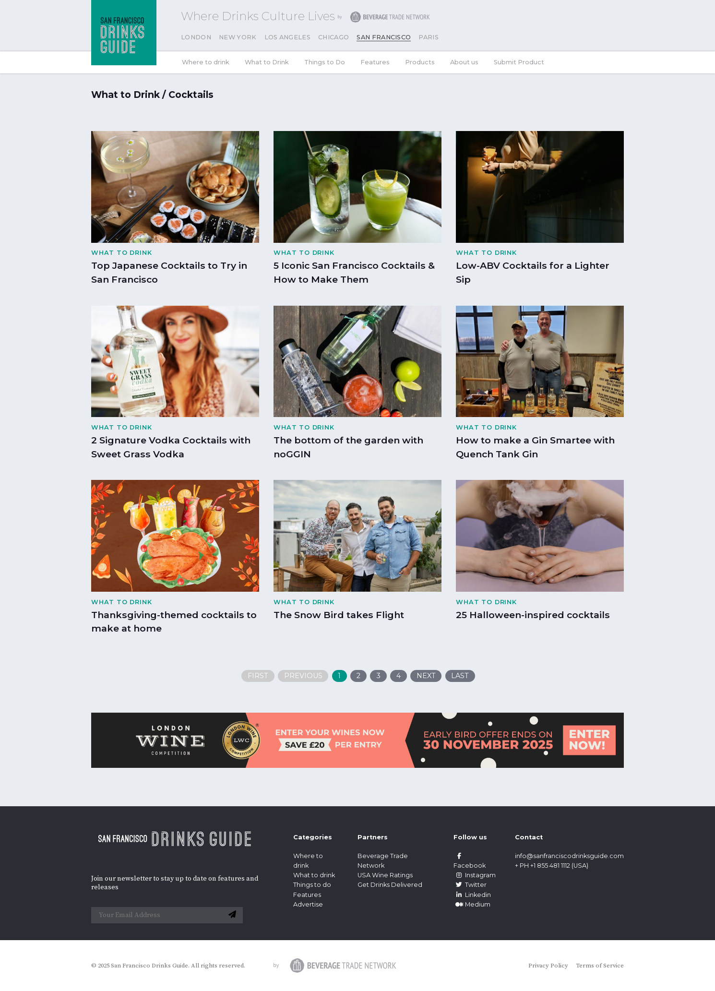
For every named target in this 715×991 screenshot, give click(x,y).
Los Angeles (287, 37)
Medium (471, 904)
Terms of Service (600, 965)
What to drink (314, 875)
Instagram (474, 875)
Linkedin (472, 894)
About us (464, 62)
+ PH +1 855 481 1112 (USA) (551, 865)
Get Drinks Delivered (391, 884)
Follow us (470, 837)
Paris (428, 37)
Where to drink (205, 62)
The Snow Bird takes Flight (339, 615)
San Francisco (384, 37)
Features (375, 62)
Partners (373, 837)
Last (460, 675)
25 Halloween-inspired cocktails (533, 615)
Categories (312, 837)
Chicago (333, 37)
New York (238, 37)
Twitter (470, 884)
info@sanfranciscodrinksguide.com (569, 856)
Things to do (312, 884)
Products (420, 62)
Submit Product (519, 62)
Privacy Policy (548, 965)
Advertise (308, 904)
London (196, 37)
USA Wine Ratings (385, 875)
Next (426, 675)
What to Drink (267, 62)
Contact (529, 837)
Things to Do (324, 62)
